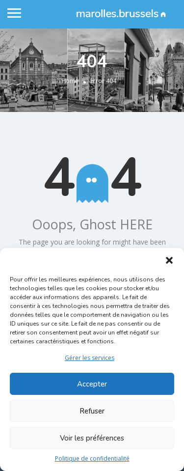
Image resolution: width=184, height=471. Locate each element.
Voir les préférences (92, 438)
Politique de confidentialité (92, 458)
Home (70, 81)
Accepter (92, 384)
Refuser (92, 411)
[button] (169, 260)
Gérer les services (89, 358)
